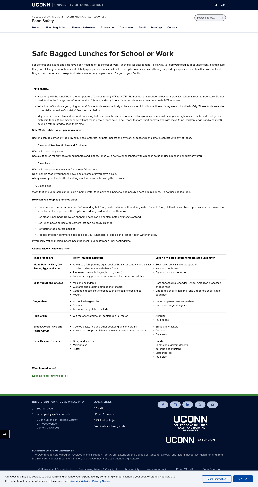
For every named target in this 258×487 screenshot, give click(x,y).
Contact (172, 27)
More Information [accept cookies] (217, 478)
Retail (142, 27)
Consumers (127, 27)
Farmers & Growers (84, 27)
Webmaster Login (157, 469)
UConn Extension (104, 414)
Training (156, 27)
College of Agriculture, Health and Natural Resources (69, 16)
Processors (108, 27)
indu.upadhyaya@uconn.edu (54, 414)
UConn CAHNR (184, 469)
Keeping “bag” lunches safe (50, 375)
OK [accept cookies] (243, 478)
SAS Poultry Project (105, 420)
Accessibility (131, 469)
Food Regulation (56, 27)
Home (35, 27)
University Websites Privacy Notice (88, 481)
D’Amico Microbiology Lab (109, 426)
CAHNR (98, 408)
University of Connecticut (56, 469)
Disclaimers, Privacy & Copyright (98, 469)
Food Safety (43, 20)
